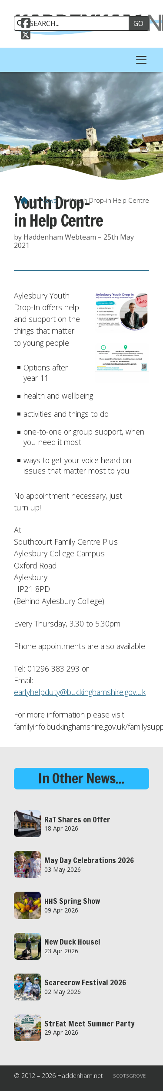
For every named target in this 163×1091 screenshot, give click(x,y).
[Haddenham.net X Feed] (25, 36)
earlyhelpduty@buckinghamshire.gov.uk (80, 692)
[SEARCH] (74, 23)
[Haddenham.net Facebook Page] (25, 24)
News (48, 200)
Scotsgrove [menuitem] (129, 1075)
